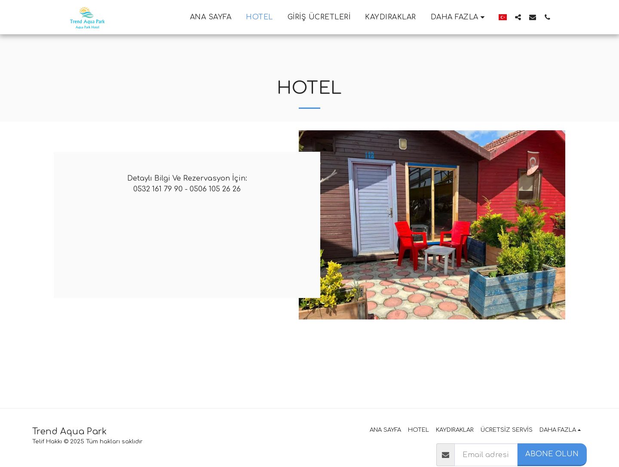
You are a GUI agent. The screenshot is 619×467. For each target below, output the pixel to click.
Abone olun (552, 454)
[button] (518, 17)
